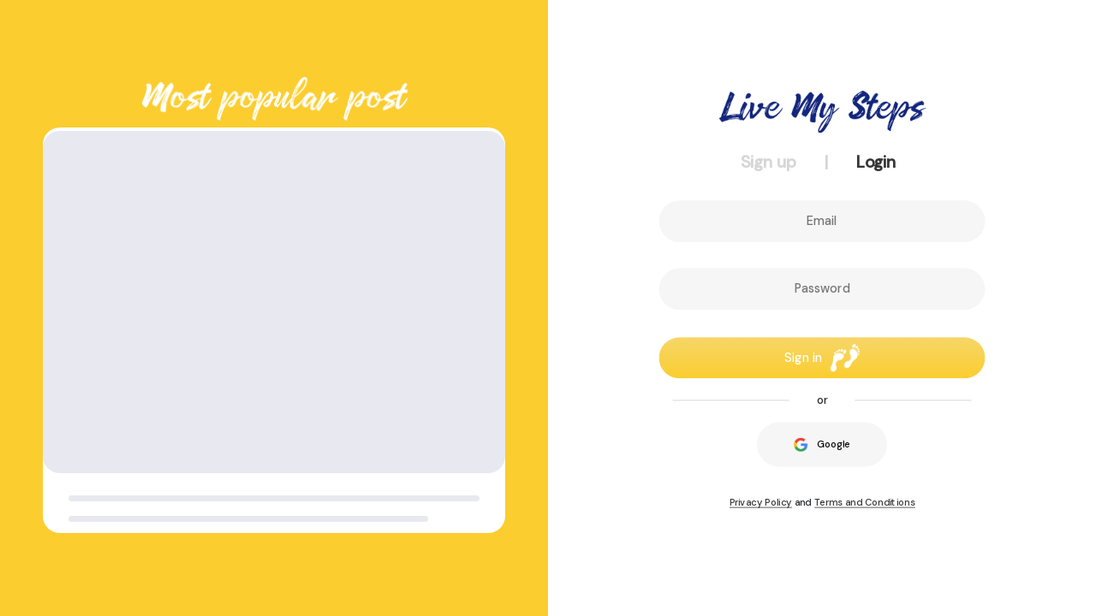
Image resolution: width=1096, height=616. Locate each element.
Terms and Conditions (864, 502)
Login (876, 162)
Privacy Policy (761, 502)
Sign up (769, 162)
